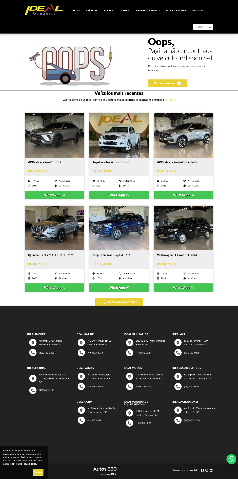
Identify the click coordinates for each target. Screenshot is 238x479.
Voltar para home (167, 84)
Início (76, 10)
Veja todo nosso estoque (119, 302)
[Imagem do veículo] (54, 162)
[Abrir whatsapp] (231, 459)
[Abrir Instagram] (206, 470)
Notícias (197, 10)
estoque (169, 100)
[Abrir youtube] (211, 470)
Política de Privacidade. (23, 463)
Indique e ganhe (176, 10)
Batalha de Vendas (148, 10)
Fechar (38, 472)
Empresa (109, 10)
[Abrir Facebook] (202, 470)
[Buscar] (210, 27)
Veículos (91, 10)
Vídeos (125, 10)
